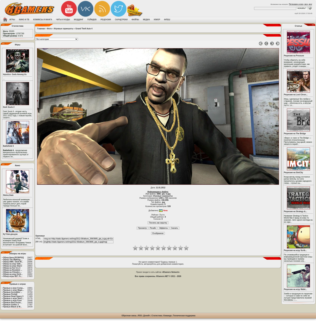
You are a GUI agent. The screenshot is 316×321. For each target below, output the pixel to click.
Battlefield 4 (8, 146)
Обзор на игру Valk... (12, 264)
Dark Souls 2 (9, 107)
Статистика (157, 316)
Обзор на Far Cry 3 (11, 268)
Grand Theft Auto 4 (83, 29)
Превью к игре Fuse (12, 300)
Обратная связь (129, 316)
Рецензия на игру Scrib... (295, 250)
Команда (167, 316)
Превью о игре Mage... (13, 290)
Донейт (146, 316)
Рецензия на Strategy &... (295, 211)
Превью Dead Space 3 (13, 296)
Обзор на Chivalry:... (12, 272)
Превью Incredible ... (12, 292)
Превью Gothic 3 (10, 305)
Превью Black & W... (12, 307)
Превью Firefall (10, 294)
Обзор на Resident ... (12, 270)
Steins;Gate (8, 195)
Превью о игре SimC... (13, 298)
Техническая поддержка (184, 316)
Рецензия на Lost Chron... (296, 95)
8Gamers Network (171, 272)
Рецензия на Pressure (294, 56)
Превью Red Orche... (12, 303)
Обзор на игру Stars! (12, 266)
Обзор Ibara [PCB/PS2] (13, 258)
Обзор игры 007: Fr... (12, 276)
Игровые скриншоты (63, 29)
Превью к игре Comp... (13, 288)
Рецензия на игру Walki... (295, 289)
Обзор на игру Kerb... (13, 274)
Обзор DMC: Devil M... (13, 262)
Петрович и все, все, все (300, 4)
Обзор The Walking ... (12, 260)
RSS (140, 316)
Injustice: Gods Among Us (15, 74)
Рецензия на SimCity (293, 172)
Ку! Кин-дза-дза (10, 234)
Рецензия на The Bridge (295, 134)
